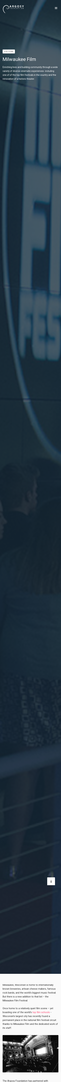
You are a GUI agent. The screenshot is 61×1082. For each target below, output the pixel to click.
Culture (9, 52)
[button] (56, 8)
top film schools (41, 1012)
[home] (13, 8)
